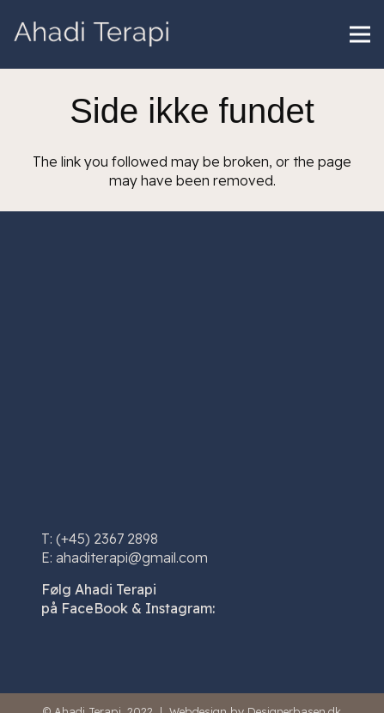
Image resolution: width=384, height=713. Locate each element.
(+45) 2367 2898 (107, 538)
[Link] (91, 34)
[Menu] (359, 34)
